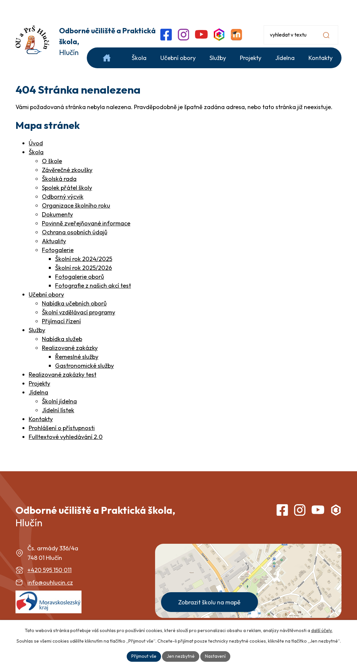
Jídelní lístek (58, 410)
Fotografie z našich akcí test (93, 285)
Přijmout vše (143, 656)
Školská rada (59, 179)
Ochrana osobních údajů (74, 232)
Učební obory (46, 294)
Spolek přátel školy (67, 187)
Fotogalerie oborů (79, 276)
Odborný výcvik (62, 196)
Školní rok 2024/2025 (83, 259)
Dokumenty (57, 214)
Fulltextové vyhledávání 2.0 (66, 437)
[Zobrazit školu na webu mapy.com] (248, 581)
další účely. (322, 630)
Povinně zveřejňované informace (86, 223)
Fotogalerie (58, 250)
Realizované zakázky (70, 348)
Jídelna (38, 392)
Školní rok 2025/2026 (83, 268)
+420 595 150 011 (49, 570)
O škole (52, 161)
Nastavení (215, 656)
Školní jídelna (59, 401)
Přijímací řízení (61, 321)
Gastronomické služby (84, 365)
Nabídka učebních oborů (74, 303)
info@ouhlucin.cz (50, 582)
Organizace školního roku (76, 205)
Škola (36, 152)
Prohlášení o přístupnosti (62, 428)
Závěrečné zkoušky (67, 170)
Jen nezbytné (181, 656)
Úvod (36, 143)
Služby (37, 330)
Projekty (39, 383)
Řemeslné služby (76, 357)
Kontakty (41, 419)
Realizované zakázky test (62, 374)
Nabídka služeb (62, 339)
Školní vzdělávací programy (78, 312)
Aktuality (54, 241)
